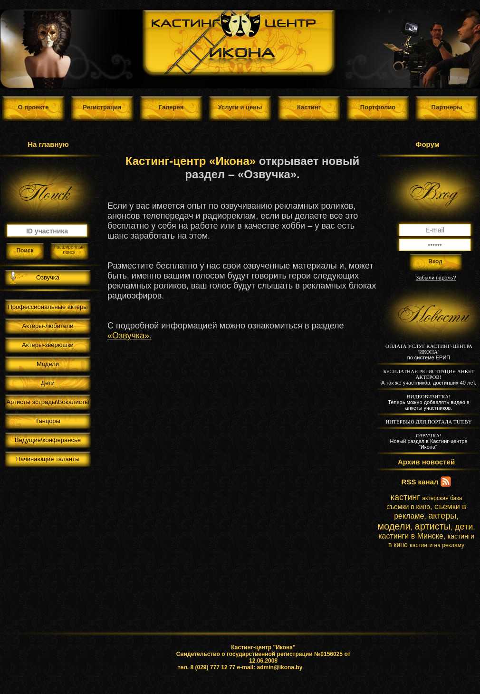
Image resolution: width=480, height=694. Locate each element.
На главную (48, 144)
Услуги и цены (240, 107)
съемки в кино (408, 507)
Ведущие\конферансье (48, 439)
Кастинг (309, 107)
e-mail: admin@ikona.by (270, 667)
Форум (428, 144)
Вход (435, 261)
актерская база (442, 498)
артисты (433, 526)
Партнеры (447, 107)
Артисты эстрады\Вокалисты (47, 401)
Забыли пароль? (436, 277)
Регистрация (102, 107)
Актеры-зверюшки (48, 344)
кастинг (405, 497)
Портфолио (377, 107)
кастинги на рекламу (437, 545)
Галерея (171, 107)
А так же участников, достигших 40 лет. (428, 377)
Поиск (24, 250)
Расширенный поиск (69, 249)
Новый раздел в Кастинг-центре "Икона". (428, 441)
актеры (442, 515)
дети (464, 526)
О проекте (33, 107)
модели (393, 526)
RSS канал (420, 482)
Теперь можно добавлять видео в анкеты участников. (428, 402)
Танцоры (47, 420)
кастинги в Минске (410, 536)
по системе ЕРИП (428, 351)
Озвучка (47, 277)
